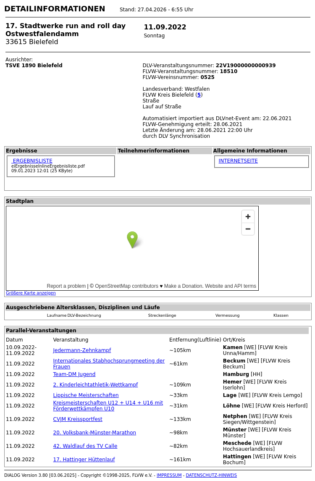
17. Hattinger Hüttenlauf (84, 460)
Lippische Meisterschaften (86, 395)
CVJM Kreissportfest (77, 419)
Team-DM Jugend (74, 374)
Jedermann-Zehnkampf (82, 350)
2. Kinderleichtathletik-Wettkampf (95, 385)
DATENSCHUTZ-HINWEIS (211, 475)
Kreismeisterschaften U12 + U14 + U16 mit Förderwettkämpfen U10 (108, 406)
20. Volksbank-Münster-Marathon (94, 433)
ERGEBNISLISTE (31, 161)
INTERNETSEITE (238, 161)
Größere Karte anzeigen (31, 293)
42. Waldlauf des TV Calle (85, 446)
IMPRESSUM (169, 475)
